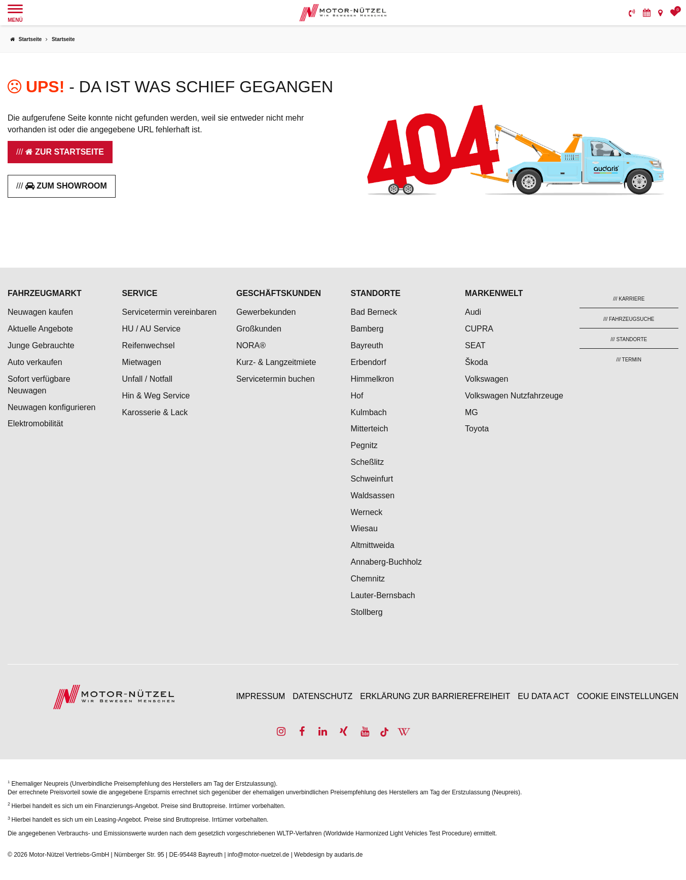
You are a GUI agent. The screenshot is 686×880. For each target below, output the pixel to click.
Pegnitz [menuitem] (364, 445)
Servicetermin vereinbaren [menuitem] (169, 312)
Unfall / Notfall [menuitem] (147, 379)
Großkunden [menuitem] (258, 328)
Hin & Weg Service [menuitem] (156, 395)
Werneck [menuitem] (367, 512)
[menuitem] (632, 13)
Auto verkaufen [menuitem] (35, 362)
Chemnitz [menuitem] (368, 578)
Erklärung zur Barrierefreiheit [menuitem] (435, 696)
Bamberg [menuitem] (367, 328)
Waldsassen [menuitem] (373, 495)
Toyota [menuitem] (477, 428)
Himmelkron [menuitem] (372, 379)
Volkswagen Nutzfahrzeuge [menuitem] (514, 395)
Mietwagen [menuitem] (141, 362)
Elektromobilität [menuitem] (35, 423)
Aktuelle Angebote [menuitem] (40, 328)
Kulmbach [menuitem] (369, 412)
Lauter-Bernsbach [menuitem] (383, 595)
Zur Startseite (64, 152)
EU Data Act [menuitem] (543, 696)
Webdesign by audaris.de (328, 854)
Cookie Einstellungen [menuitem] (627, 696)
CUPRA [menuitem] (479, 328)
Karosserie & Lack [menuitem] (155, 412)
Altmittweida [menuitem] (372, 545)
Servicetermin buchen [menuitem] (275, 379)
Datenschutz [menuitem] (322, 696)
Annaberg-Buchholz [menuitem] (386, 562)
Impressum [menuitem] (260, 696)
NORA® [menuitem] (252, 345)
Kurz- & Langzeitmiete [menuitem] (276, 362)
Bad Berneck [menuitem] (374, 312)
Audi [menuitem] (473, 312)
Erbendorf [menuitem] (368, 362)
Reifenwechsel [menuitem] (148, 345)
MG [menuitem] (471, 412)
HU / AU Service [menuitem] (151, 328)
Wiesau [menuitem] (364, 528)
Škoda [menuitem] (476, 362)
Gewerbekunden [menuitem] (266, 312)
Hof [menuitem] (357, 395)
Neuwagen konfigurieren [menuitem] (51, 407)
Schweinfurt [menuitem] (372, 478)
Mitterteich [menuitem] (369, 428)
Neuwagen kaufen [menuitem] (40, 312)
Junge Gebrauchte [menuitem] (41, 345)
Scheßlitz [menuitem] (367, 462)
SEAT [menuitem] (475, 345)
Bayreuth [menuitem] (367, 345)
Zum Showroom (66, 185)
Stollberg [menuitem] (367, 612)
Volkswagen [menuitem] (486, 379)
